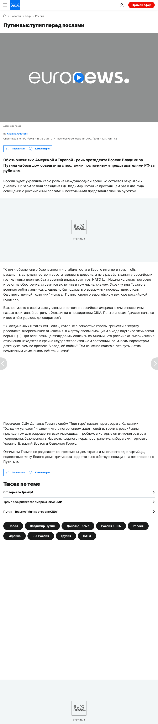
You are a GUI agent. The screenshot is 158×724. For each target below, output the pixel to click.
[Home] (4, 16)
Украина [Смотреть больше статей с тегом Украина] (15, 535)
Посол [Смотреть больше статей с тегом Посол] (13, 525)
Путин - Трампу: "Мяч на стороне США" (30, 511)
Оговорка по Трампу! (18, 492)
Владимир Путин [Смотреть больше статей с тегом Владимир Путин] (42, 525)
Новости (15, 16)
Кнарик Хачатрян (17, 133)
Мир (28, 16)
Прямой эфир (141, 5)
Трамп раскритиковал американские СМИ (32, 502)
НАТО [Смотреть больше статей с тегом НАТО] (87, 535)
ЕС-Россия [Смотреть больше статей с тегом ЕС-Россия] (41, 535)
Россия (39, 16)
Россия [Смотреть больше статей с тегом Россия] (138, 525)
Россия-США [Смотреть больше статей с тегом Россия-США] (111, 525)
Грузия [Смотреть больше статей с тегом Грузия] (66, 535)
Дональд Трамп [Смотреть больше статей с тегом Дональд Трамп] (78, 525)
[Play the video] (79, 77)
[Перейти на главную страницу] (15, 5)
